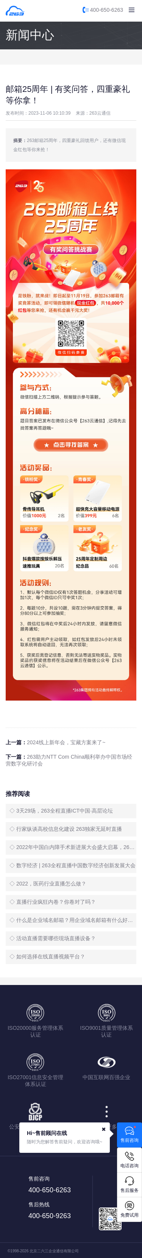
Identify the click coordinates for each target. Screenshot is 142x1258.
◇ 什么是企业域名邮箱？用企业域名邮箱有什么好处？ (72, 920)
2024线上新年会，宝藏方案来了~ (66, 742)
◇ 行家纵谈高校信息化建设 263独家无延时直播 (65, 829)
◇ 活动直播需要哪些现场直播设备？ (52, 938)
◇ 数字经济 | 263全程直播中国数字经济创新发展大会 (72, 865)
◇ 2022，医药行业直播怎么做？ (47, 884)
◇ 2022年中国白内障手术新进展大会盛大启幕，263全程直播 (72, 847)
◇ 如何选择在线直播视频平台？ (47, 956)
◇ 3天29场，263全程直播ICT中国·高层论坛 (61, 811)
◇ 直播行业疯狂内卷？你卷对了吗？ (52, 902)
